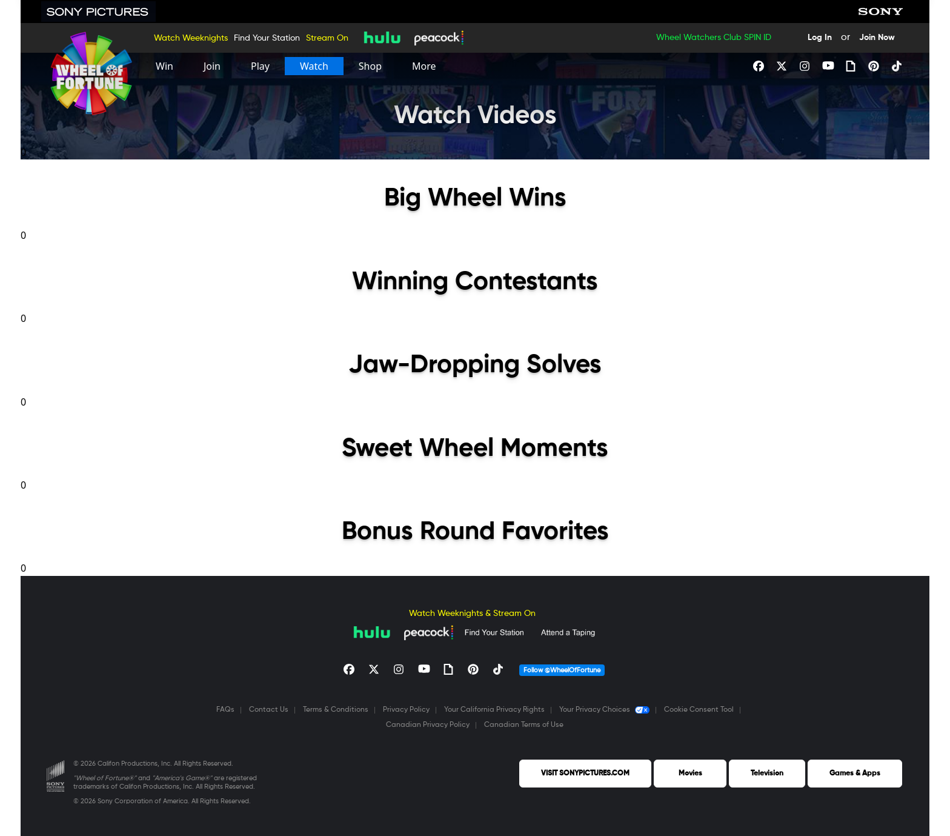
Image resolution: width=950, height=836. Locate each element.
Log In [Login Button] (820, 37)
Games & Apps (854, 773)
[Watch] (314, 66)
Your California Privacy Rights (494, 710)
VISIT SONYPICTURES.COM (585, 773)
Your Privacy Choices (604, 710)
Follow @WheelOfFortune (561, 670)
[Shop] (370, 66)
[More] (424, 66)
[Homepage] (92, 74)
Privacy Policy (406, 710)
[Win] (164, 66)
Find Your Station (267, 38)
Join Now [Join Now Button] (877, 37)
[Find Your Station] (494, 632)
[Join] (212, 66)
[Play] (260, 66)
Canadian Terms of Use (523, 725)
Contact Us (268, 710)
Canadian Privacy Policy (428, 725)
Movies (690, 773)
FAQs (225, 710)
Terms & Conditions (335, 710)
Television (767, 773)
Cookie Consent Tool (699, 710)
